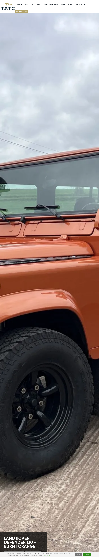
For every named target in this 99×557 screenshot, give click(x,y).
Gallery (37, 5)
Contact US (21, 11)
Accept (87, 554)
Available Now (51, 5)
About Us (82, 5)
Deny (78, 554)
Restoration (67, 5)
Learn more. (46, 555)
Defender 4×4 (23, 5)
